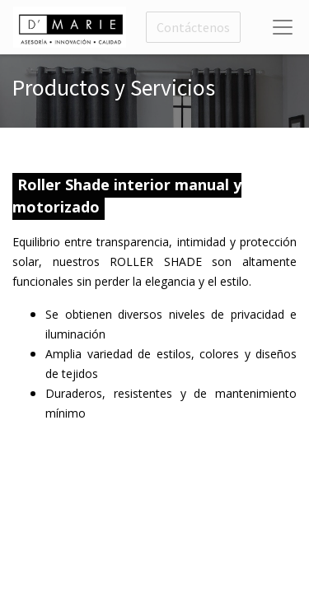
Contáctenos (193, 27)
